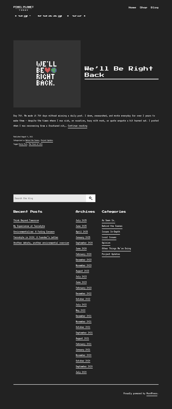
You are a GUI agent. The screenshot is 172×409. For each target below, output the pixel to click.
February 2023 (84, 287)
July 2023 (81, 276)
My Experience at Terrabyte (29, 225)
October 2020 (83, 360)
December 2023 (84, 259)
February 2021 (84, 343)
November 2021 (84, 321)
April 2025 (82, 231)
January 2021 (83, 349)
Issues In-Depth (111, 231)
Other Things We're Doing (116, 248)
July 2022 (81, 304)
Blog (155, 8)
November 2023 (84, 265)
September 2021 (84, 332)
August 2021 (82, 338)
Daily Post (23, 144)
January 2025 (83, 237)
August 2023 (82, 270)
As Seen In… (108, 220)
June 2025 (81, 225)
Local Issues (109, 237)
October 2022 (83, 298)
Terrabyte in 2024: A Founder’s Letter (35, 237)
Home (132, 8)
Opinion (106, 242)
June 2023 (81, 282)
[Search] (90, 198)
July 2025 (81, 220)
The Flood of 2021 (35, 144)
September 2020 (84, 366)
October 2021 (83, 326)
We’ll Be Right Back (119, 72)
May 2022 (80, 310)
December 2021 (84, 315)
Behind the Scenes (32, 140)
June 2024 (81, 248)
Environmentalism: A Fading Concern (34, 231)
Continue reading (77, 125)
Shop (143, 8)
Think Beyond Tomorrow (26, 220)
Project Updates (47, 140)
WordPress (151, 393)
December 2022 (84, 293)
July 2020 (81, 371)
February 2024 (84, 253)
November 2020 (84, 355)
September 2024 (84, 242)
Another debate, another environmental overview (41, 242)
